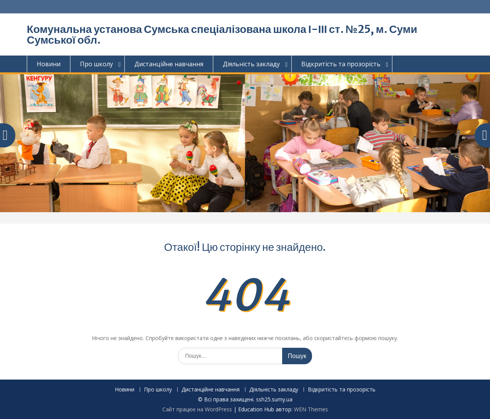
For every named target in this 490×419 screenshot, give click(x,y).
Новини (48, 64)
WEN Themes (311, 409)
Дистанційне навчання (168, 64)
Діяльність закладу (251, 64)
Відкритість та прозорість (341, 64)
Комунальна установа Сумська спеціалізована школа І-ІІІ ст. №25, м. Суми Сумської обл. (222, 34)
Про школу (96, 64)
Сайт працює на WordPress (197, 409)
